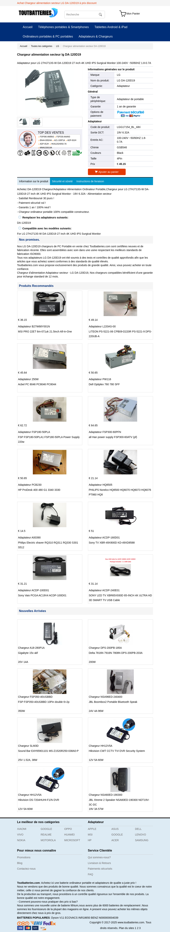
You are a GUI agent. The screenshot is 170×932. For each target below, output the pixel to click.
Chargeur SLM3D (28, 745)
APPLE (92, 828)
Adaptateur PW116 (100, 379)
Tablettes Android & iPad (111, 27)
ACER (115, 840)
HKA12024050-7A (59, 144)
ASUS (115, 828)
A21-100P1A (59, 140)
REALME (46, 834)
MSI (90, 834)
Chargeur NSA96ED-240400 (105, 696)
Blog (19, 863)
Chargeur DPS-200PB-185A (105, 647)
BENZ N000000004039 (104, 917)
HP (90, 840)
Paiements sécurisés (100, 868)
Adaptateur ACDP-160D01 (104, 537)
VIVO (20, 834)
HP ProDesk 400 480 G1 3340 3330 (39, 489)
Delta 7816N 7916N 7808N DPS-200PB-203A (116, 652)
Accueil (28, 27)
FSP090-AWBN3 (47, 137)
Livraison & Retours (99, 863)
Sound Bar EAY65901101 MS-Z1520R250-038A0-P (48, 750)
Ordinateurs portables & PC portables (48, 36)
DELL (138, 828)
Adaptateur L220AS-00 (102, 326)
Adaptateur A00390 (29, 537)
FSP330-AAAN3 (63, 137)
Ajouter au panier (107, 171)
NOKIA (21, 840)
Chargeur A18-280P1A (31, 647)
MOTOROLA (48, 840)
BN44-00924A (46, 140)
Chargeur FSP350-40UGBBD (35, 696)
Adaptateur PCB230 (30, 484)
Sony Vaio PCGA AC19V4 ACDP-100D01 (42, 595)
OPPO (68, 828)
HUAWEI (69, 834)
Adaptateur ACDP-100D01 (33, 590)
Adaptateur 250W (28, 379)
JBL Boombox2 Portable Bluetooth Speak (113, 701)
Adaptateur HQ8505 (100, 484)
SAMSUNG (141, 840)
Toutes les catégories (41, 46)
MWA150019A (46, 148)
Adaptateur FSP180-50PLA (34, 431)
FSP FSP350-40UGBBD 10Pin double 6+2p (44, 701)
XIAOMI (21, 828)
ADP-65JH (71, 140)
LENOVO (140, 834)
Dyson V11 (57, 917)
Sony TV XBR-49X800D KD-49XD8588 (112, 542)
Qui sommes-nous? (99, 857)
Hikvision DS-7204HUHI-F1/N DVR (38, 799)
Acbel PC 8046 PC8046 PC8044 (37, 384)
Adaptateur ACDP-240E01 (104, 590)
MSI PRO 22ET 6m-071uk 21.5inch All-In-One (45, 331)
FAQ (90, 874)
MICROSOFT (72, 840)
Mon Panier (133, 13)
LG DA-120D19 (126, 80)
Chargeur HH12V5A (100, 745)
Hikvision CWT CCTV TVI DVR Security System (117, 750)
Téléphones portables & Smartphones (63, 27)
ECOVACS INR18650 (77, 917)
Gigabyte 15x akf (28, 652)
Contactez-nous (26, 868)
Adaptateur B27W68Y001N (34, 326)
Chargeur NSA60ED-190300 (105, 794)
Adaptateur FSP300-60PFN (105, 431)
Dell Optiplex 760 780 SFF (104, 384)
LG (57, 46)
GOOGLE (46, 828)
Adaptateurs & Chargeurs (95, 36)
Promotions (24, 857)
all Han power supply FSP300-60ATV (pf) (113, 437)
